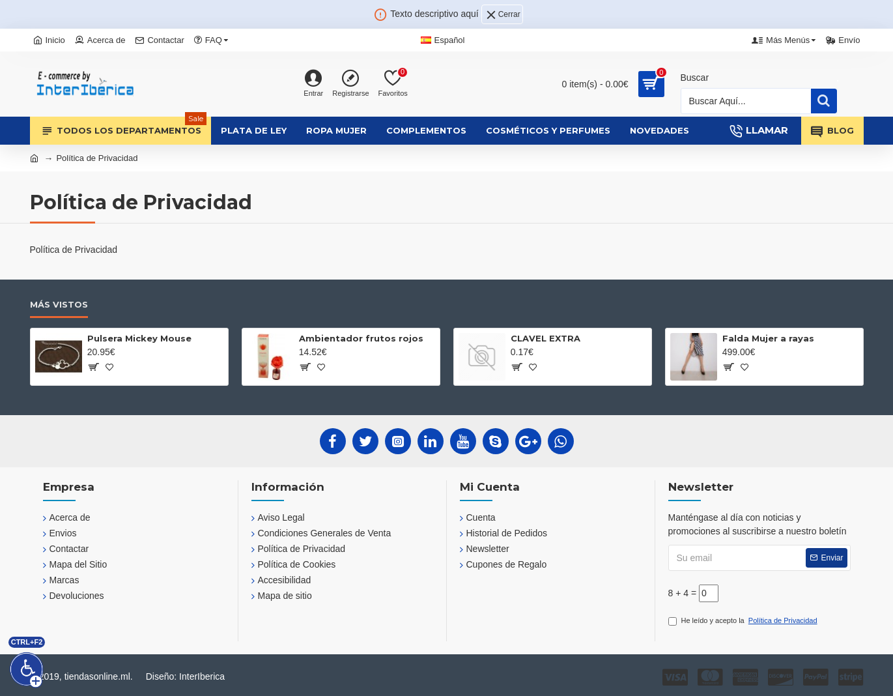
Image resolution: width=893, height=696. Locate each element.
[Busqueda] (746, 101)
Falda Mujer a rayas (768, 338)
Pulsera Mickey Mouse (139, 338)
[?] (92, 366)
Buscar (695, 77)
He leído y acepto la (743, 620)
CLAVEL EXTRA (545, 338)
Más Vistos (59, 304)
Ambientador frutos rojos (361, 338)
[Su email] (759, 558)
